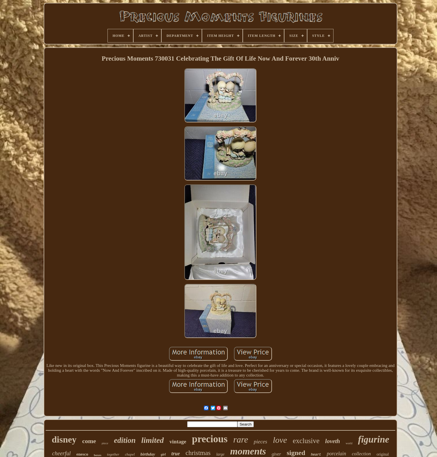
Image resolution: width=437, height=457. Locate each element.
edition (125, 440)
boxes (97, 455)
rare (240, 440)
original (383, 454)
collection (361, 453)
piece (105, 443)
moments (248, 451)
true (175, 453)
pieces (260, 442)
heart (316, 455)
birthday (147, 454)
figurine (373, 439)
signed (296, 452)
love (280, 440)
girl (163, 454)
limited (152, 440)
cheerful (61, 453)
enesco (82, 454)
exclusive (306, 441)
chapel (130, 454)
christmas (197, 452)
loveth (332, 441)
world (349, 443)
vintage (178, 442)
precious (210, 439)
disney (64, 439)
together (113, 454)
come (89, 441)
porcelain (336, 453)
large (220, 454)
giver (276, 454)
